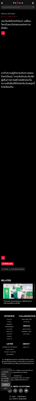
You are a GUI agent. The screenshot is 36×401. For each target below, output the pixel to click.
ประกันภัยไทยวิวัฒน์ (17, 269)
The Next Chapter (10, 352)
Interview (9, 316)
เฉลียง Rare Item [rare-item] (26, 319)
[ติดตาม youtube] (26, 391)
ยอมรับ (6, 384)
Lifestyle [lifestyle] (9, 331)
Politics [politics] (9, 319)
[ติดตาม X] (15, 391)
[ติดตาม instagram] (21, 391)
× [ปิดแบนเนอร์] (9, 369)
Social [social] (9, 322)
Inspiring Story (26, 331)
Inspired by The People (9, 347)
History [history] (9, 334)
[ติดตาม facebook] (10, 391)
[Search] (33, 7)
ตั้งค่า (5, 388)
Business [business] (9, 324)
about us (26, 347)
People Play (10, 349)
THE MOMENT (10, 354)
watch (3, 14)
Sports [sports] (9, 336)
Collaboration (27, 316)
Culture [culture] (9, 329)
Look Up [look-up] (9, 339)
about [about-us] (26, 343)
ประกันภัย (5, 269)
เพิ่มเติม (6, 381)
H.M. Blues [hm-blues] (26, 322)
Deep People (27, 329)
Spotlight (26, 334)
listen (10, 343)
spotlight (11, 14)
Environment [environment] (9, 327)
